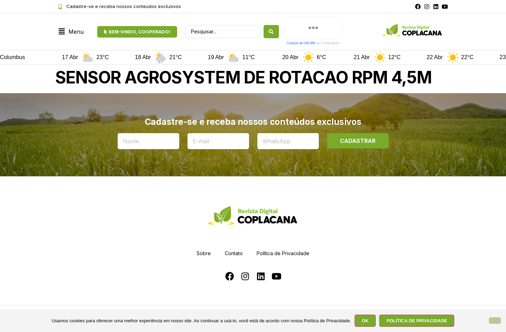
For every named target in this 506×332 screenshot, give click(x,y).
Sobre (204, 253)
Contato (234, 253)
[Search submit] (271, 31)
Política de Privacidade (283, 253)
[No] (495, 320)
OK (365, 320)
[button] (71, 32)
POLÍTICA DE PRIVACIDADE (417, 320)
